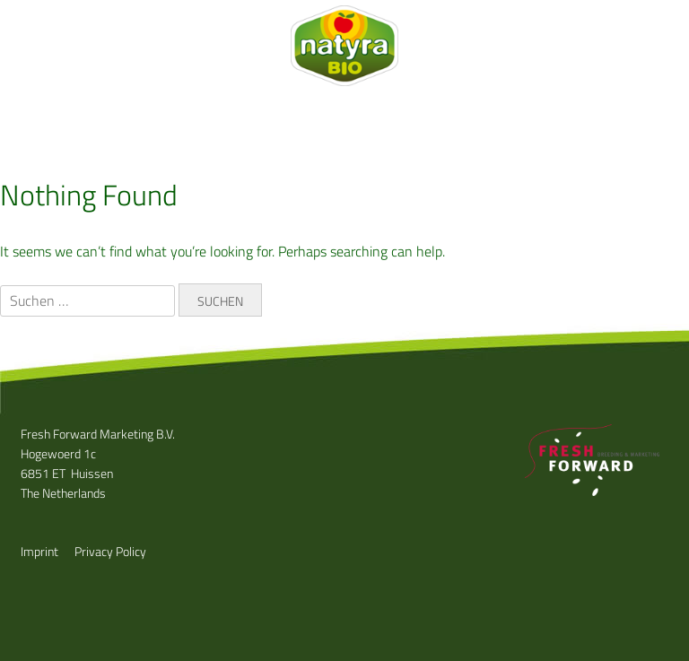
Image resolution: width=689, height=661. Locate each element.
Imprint (39, 551)
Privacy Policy (110, 551)
